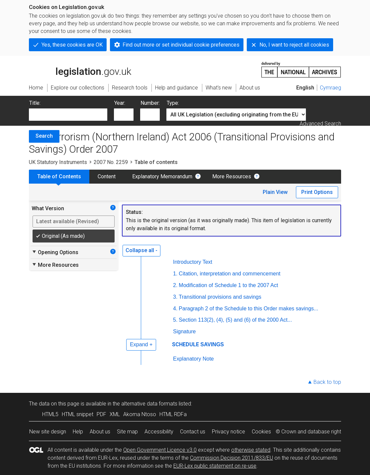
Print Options (317, 192)
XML (115, 414)
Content (107, 176)
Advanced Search (320, 123)
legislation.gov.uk (80, 69)
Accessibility (158, 431)
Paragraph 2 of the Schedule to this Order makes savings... (248, 308)
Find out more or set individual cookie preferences (181, 45)
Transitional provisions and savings (220, 297)
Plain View (275, 192)
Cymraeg (330, 87)
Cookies (261, 431)
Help (78, 431)
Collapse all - (141, 250)
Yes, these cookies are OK (72, 45)
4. (175, 308)
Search (44, 136)
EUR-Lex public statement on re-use (214, 466)
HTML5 (50, 414)
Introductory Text (192, 262)
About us (100, 431)
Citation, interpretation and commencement (229, 273)
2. (175, 285)
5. (175, 320)
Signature (184, 331)
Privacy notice (228, 431)
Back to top (327, 382)
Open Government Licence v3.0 (160, 450)
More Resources (231, 176)
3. (175, 297)
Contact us (192, 431)
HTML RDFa (173, 414)
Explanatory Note (193, 359)
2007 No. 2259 (111, 162)
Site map (127, 431)
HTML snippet (77, 414)
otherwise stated (250, 450)
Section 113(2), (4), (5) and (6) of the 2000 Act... (235, 320)
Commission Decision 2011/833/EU (231, 458)
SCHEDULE (185, 344)
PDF (101, 414)
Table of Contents (59, 176)
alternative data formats (149, 403)
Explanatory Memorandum (162, 176)
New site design (47, 431)
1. (175, 273)
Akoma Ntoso (139, 414)
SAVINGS (212, 344)
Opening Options (55, 252)
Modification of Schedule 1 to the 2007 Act (228, 285)
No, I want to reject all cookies (294, 45)
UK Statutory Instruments (58, 162)
